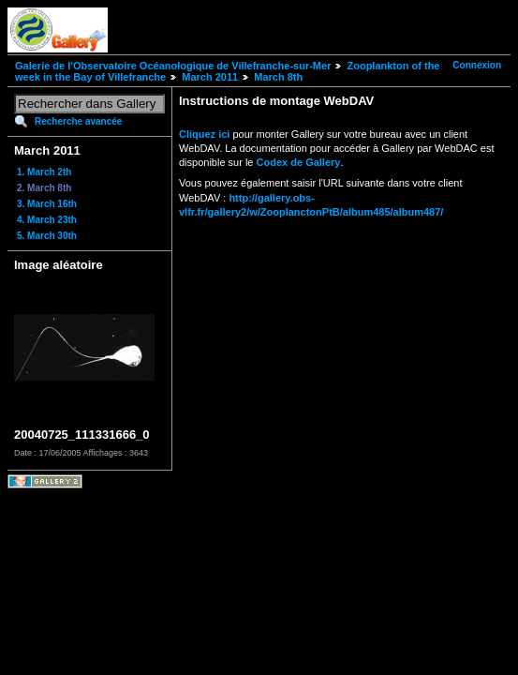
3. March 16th (47, 204)
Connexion (476, 65)
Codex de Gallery (299, 162)
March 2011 (210, 76)
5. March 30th (47, 236)
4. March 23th (47, 220)
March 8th (278, 76)
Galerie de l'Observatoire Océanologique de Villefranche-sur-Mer (173, 65)
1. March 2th (44, 172)
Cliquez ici (204, 134)
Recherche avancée (78, 121)
